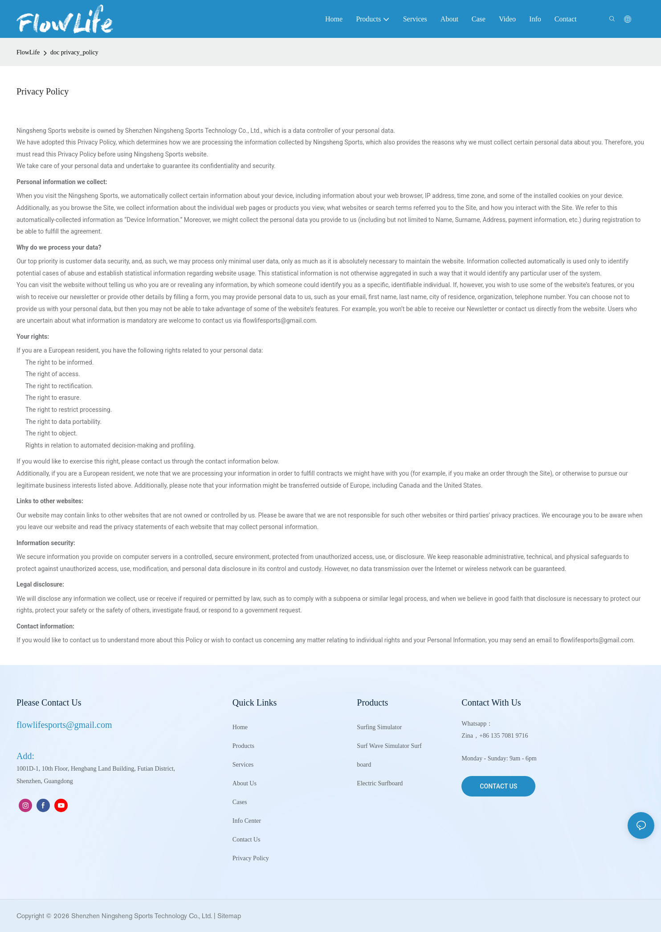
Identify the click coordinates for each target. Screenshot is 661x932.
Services (243, 764)
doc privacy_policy (74, 52)
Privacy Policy (251, 858)
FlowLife (28, 52)
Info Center (247, 820)
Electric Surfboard (380, 783)
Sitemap (229, 916)
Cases (240, 802)
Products (243, 746)
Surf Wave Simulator (383, 746)
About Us (245, 783)
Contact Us (247, 839)
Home (240, 727)
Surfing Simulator (379, 727)
